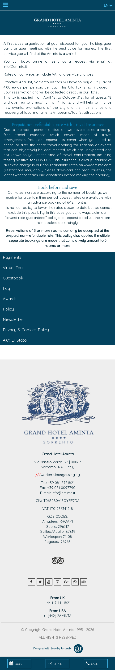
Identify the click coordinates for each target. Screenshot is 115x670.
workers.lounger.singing (60, 474)
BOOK (15, 663)
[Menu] (5, 5)
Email (55, 663)
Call (92, 663)
